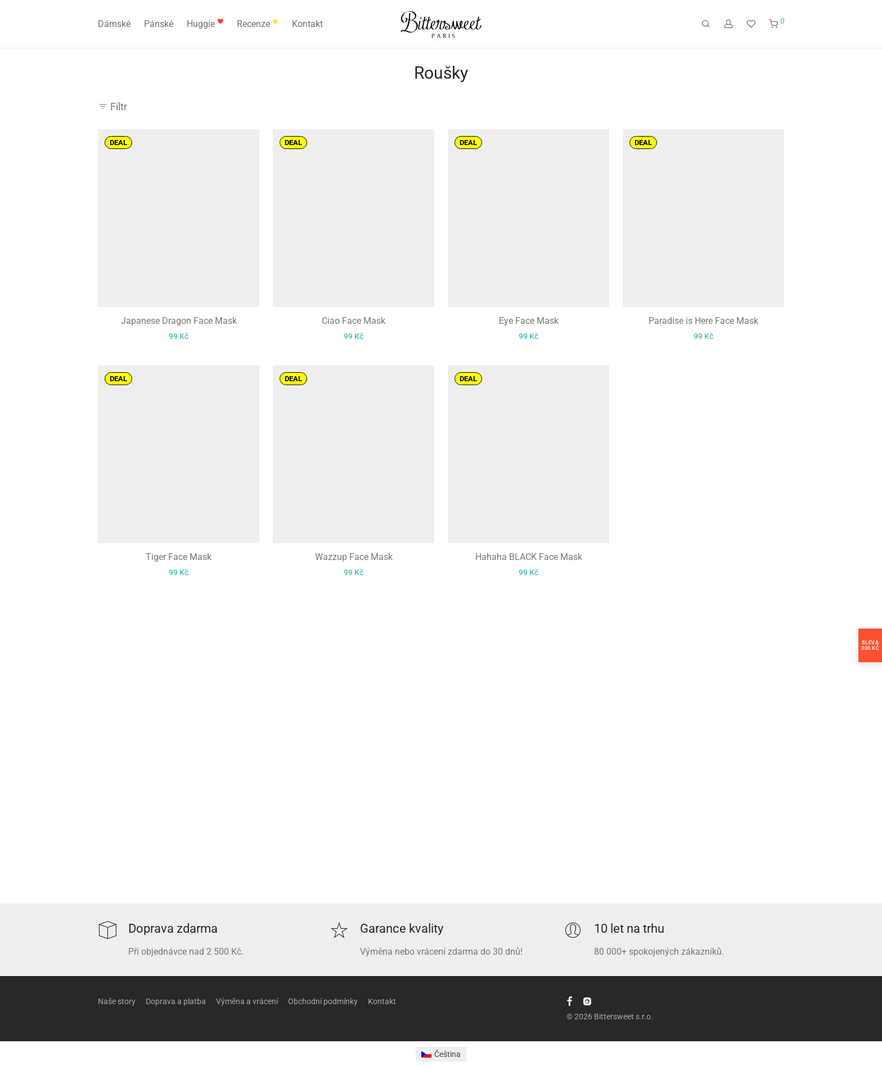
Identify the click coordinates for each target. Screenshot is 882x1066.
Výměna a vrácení (247, 1001)
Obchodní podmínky (323, 1001)
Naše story (117, 1001)
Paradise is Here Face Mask (703, 320)
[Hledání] (706, 24)
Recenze (257, 24)
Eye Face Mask (529, 320)
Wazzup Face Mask (354, 557)
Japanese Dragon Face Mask (179, 320)
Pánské (158, 24)
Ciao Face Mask (353, 320)
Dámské (114, 24)
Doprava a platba (176, 1001)
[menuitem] (441, 1054)
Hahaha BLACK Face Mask (528, 557)
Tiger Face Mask (179, 557)
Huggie (205, 24)
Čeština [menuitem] (447, 1054)
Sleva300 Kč (870, 645)
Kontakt (307, 24)
